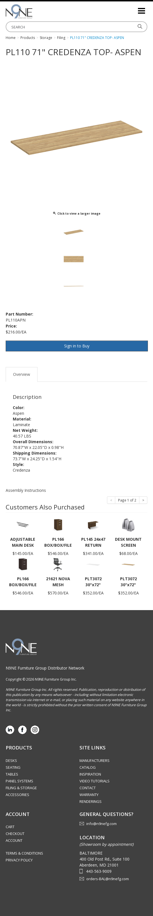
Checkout (15, 833)
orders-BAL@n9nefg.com (107, 878)
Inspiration (90, 774)
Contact (87, 787)
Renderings (90, 801)
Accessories (17, 794)
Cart (10, 826)
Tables (12, 774)
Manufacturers (94, 760)
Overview (21, 374)
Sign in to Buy (76, 346)
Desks (11, 760)
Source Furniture (34, 11)
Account (14, 840)
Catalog (87, 767)
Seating (13, 767)
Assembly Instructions (26, 490)
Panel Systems (19, 781)
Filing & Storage (21, 787)
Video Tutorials (94, 781)
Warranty (88, 794)
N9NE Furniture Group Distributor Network (45, 668)
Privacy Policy (19, 860)
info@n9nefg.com (101, 823)
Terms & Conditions (24, 853)
